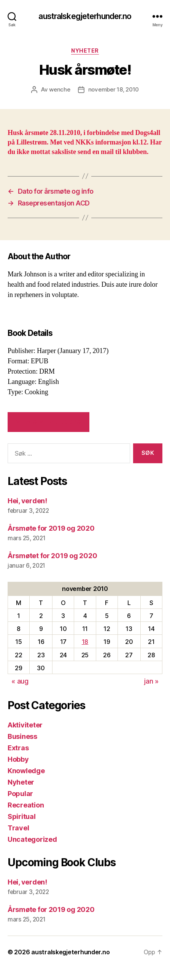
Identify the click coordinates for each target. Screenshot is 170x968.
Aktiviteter (25, 725)
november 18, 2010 (113, 89)
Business (22, 736)
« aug (20, 681)
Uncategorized (32, 839)
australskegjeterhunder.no (84, 16)
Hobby (18, 759)
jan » (151, 681)
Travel (18, 828)
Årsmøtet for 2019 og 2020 (52, 556)
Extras (18, 748)
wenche (59, 89)
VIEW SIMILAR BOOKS (48, 421)
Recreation (26, 805)
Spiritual (22, 816)
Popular (20, 794)
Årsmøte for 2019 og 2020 (51, 528)
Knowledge (26, 771)
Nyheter (85, 50)
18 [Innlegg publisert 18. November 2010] (85, 641)
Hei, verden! (27, 501)
